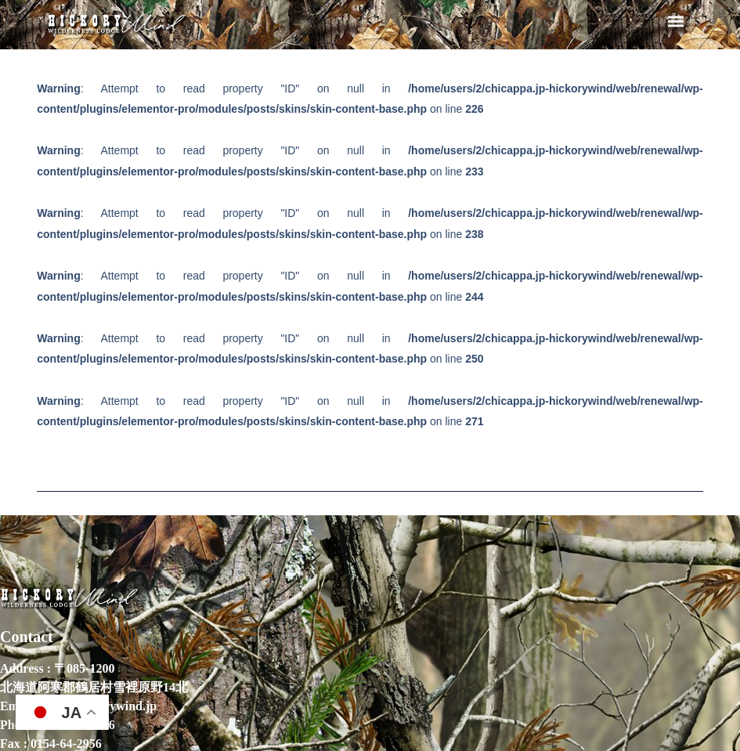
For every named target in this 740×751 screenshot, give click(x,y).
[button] (675, 21)
